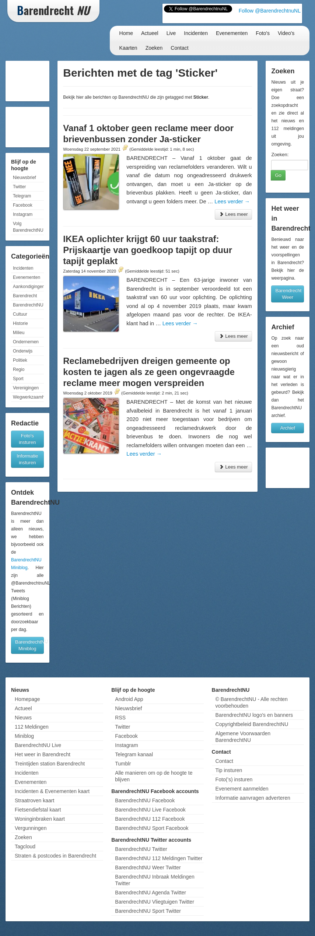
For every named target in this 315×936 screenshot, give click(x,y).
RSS (120, 718)
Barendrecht (25, 295)
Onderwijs (22, 351)
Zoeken (154, 48)
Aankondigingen (28, 286)
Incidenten (196, 33)
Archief (287, 428)
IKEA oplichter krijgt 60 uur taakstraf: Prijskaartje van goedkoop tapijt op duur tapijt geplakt (147, 250)
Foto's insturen (27, 439)
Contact (179, 48)
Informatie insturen (27, 459)
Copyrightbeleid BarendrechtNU (252, 724)
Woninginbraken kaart (40, 819)
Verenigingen (26, 387)
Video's (286, 33)
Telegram (22, 196)
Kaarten (128, 48)
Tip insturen (229, 770)
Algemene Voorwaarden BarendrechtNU (243, 736)
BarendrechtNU (28, 305)
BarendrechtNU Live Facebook (150, 810)
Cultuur (20, 314)
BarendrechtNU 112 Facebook (150, 819)
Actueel (149, 33)
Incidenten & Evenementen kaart (52, 791)
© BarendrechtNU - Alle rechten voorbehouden (252, 702)
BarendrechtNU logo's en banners (254, 715)
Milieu (18, 332)
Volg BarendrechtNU (28, 227)
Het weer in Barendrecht (42, 754)
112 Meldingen (32, 727)
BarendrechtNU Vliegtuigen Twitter (154, 902)
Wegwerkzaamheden (28, 397)
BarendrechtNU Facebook (145, 800)
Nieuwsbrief (24, 177)
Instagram (22, 214)
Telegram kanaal (134, 754)
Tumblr (123, 764)
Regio (18, 369)
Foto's (263, 33)
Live (171, 33)
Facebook (22, 205)
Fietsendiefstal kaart (38, 810)
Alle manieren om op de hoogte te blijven (153, 776)
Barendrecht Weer (288, 294)
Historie (20, 323)
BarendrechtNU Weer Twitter (148, 867)
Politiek (20, 360)
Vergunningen (30, 828)
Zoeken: (279, 154)
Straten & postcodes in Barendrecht (55, 856)
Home (126, 33)
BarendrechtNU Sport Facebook (151, 828)
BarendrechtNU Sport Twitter (148, 911)
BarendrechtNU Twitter (141, 849)
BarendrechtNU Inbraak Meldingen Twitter (155, 880)
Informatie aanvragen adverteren (253, 798)
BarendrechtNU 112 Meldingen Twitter (158, 858)
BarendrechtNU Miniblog (29, 645)
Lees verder (232, 201)
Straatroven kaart (34, 800)
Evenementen (232, 33)
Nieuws (23, 718)
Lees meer (233, 214)
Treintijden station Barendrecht (50, 764)
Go (278, 175)
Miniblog (24, 736)
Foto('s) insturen (234, 779)
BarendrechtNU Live (38, 745)
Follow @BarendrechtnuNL (270, 11)
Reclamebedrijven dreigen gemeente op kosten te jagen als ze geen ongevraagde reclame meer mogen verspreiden (149, 372)
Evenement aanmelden (242, 789)
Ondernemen (26, 341)
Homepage (27, 699)
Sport (18, 378)
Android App (129, 699)
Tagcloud (25, 846)
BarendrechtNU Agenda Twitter (150, 892)
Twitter (19, 186)
